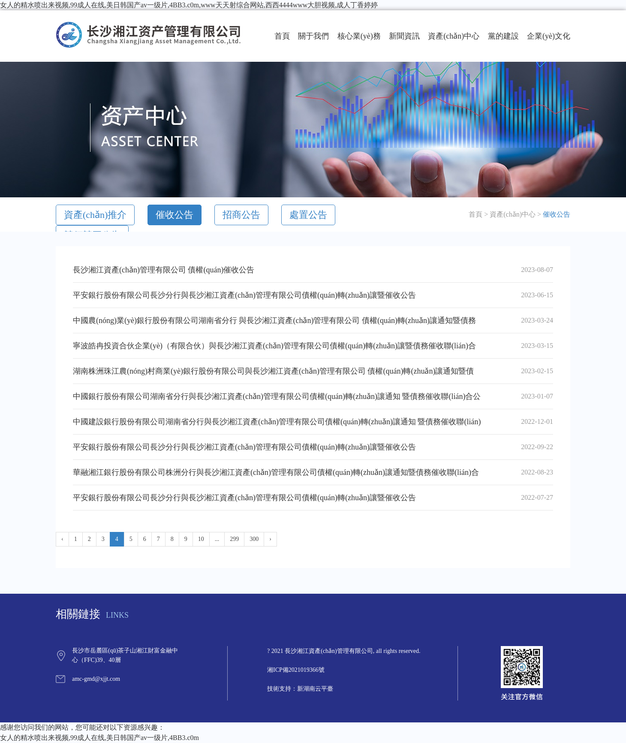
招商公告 (241, 214)
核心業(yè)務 (359, 36)
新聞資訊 (404, 36)
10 (201, 539)
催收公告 (174, 214)
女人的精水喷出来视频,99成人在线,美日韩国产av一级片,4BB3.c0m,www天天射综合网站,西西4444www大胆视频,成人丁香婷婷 (189, 5)
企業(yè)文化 (548, 36)
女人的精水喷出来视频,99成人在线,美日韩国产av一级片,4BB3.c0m (99, 737)
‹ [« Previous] (62, 539)
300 (254, 539)
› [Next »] (270, 539)
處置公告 (308, 214)
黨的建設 (503, 36)
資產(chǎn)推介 (95, 214)
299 (234, 539)
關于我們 (313, 36)
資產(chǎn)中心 (453, 36)
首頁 (282, 36)
